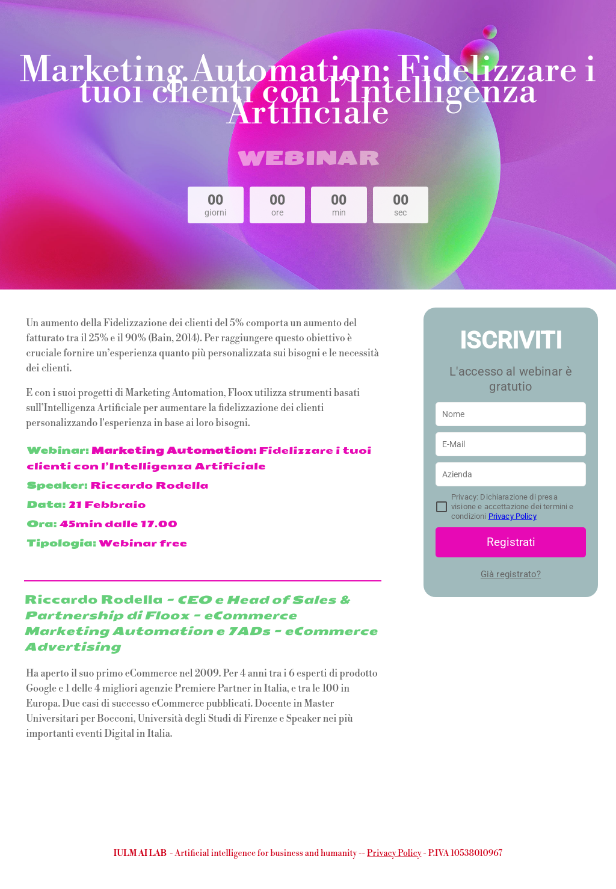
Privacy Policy (512, 516)
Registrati (511, 542)
